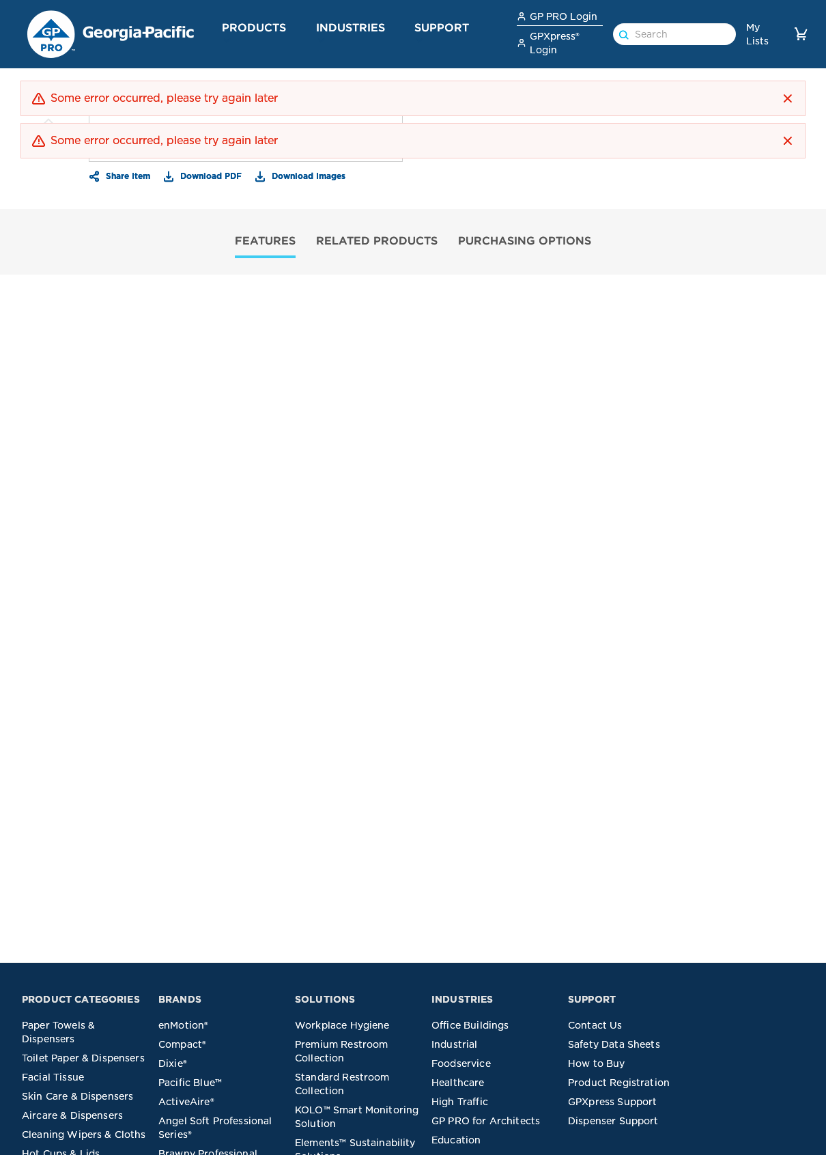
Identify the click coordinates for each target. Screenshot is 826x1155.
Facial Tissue (53, 1077)
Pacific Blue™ (190, 1082)
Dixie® (172, 1063)
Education (456, 1140)
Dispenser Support (613, 1120)
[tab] (265, 242)
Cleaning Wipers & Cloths (84, 1134)
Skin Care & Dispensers (77, 1096)
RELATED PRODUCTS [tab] (377, 240)
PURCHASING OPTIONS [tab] (524, 240)
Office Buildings (470, 1025)
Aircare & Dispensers (72, 1115)
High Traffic (459, 1101)
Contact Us (595, 1025)
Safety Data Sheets (614, 1044)
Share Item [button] (126, 175)
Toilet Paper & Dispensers (83, 1058)
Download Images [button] (307, 175)
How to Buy (596, 1063)
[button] (227, 40)
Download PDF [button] (209, 175)
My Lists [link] (757, 34)
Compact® (182, 1044)
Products (254, 27)
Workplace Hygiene (342, 1025)
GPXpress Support (612, 1101)
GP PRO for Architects (485, 1120)
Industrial (454, 1044)
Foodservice (461, 1063)
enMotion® (183, 1025)
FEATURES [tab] (265, 240)
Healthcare (458, 1082)
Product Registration (619, 1082)
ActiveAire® (186, 1101)
